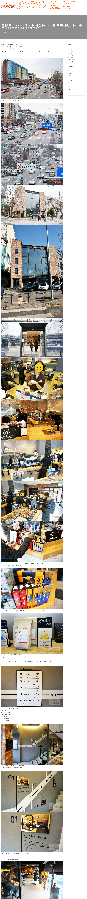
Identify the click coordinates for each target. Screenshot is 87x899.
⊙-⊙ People (70, 66)
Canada (69, 73)
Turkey (69, 89)
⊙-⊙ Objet (70, 64)
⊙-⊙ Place (70, 68)
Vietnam (70, 91)
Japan (69, 78)
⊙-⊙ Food (70, 61)
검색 (84, 3)
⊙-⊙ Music (70, 57)
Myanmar (70, 80)
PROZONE (70, 44)
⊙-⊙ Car (70, 49)
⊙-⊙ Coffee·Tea (71, 59)
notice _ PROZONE (72, 47)
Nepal (69, 82)
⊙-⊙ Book (70, 55)
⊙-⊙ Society (71, 71)
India (69, 75)
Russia (69, 84)
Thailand (70, 87)
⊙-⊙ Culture (71, 51)
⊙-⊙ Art (70, 53)
